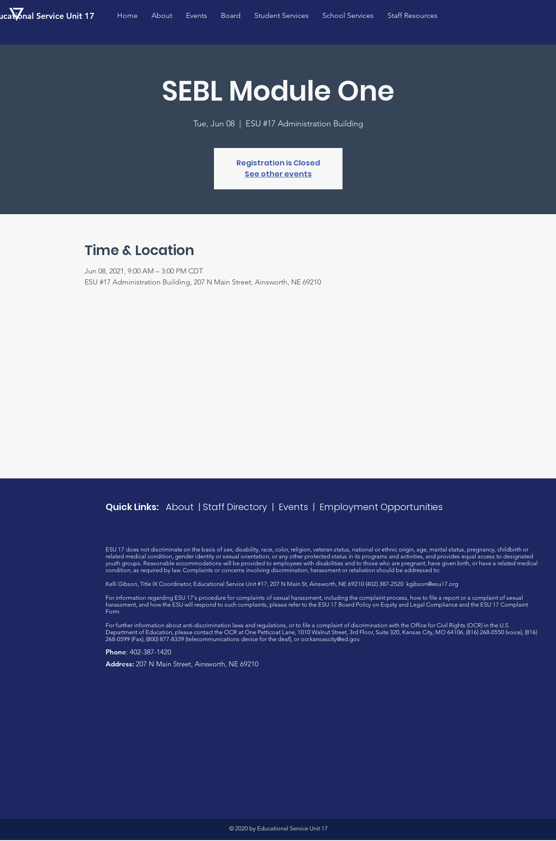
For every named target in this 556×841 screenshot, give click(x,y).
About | (184, 506)
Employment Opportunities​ (381, 506)
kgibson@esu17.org (432, 583)
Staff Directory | (241, 506)
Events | (299, 506)
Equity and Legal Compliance (419, 604)
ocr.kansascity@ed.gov (330, 639)
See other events (278, 174)
